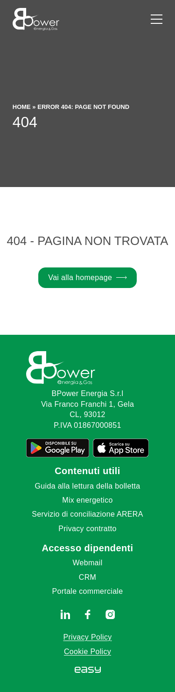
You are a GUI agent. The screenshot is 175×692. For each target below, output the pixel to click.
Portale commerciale (87, 591)
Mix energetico (87, 500)
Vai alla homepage (80, 277)
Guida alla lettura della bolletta (87, 486)
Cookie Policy (87, 652)
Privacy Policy (87, 637)
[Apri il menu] (156, 19)
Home (22, 106)
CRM (87, 577)
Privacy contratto (87, 529)
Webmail (87, 563)
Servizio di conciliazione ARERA (87, 514)
